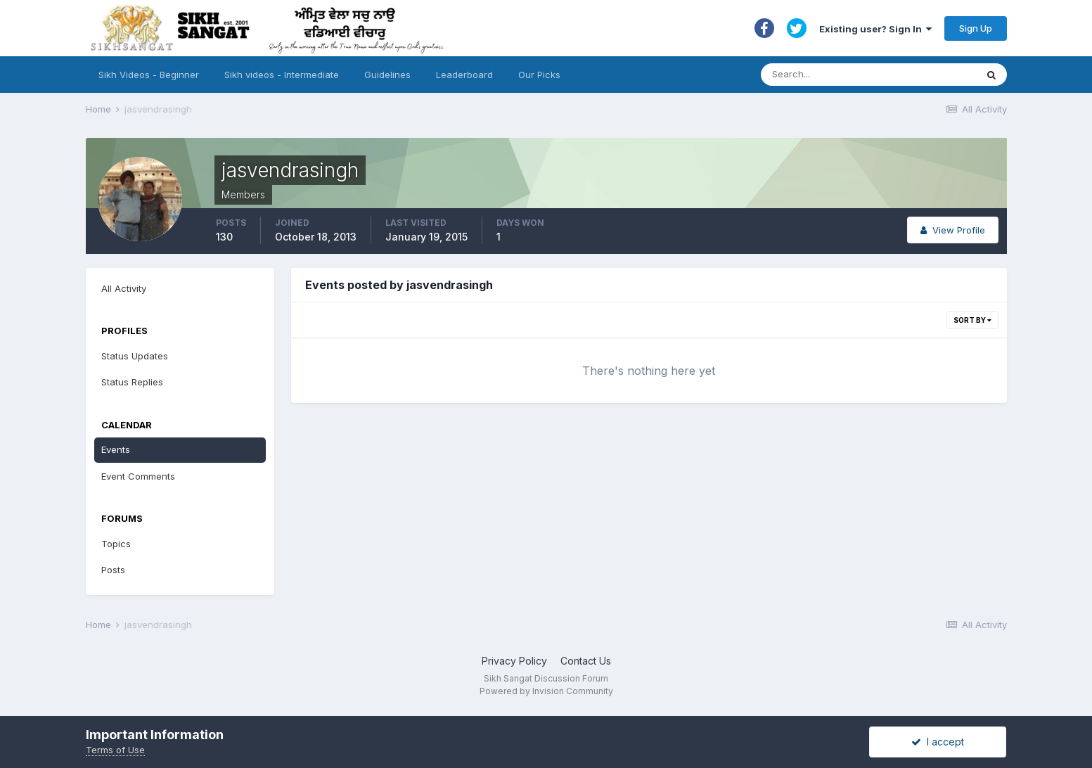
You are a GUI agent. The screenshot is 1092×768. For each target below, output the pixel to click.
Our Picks (539, 74)
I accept (937, 742)
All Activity (123, 288)
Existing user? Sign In (875, 28)
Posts (113, 569)
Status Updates (134, 355)
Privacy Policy (514, 661)
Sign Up (975, 28)
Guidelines (387, 74)
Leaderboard (464, 74)
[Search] (855, 74)
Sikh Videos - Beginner (148, 74)
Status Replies (132, 382)
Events (115, 449)
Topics (116, 543)
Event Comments (138, 476)
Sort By (972, 320)
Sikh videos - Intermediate (281, 74)
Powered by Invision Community (546, 691)
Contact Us (585, 661)
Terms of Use (115, 749)
